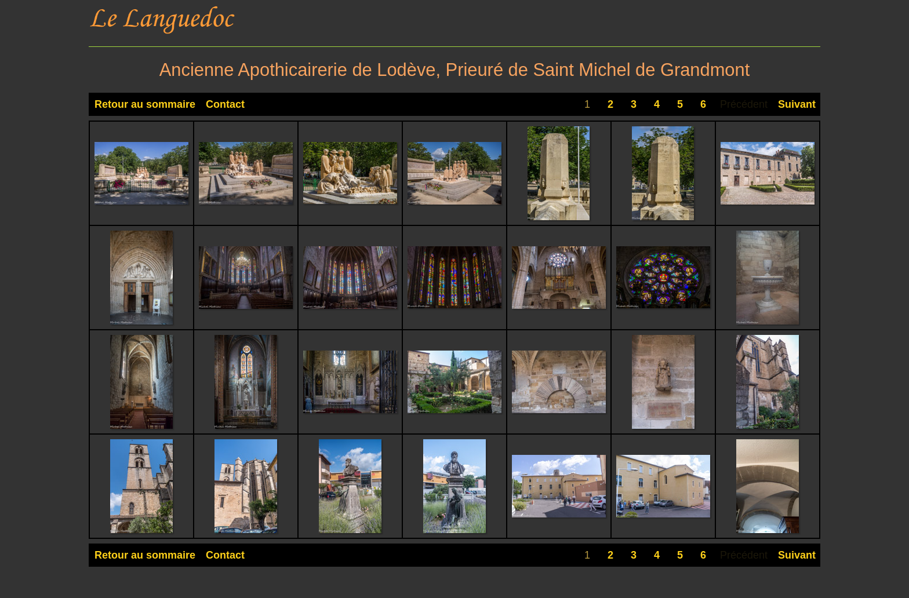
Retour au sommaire (144, 104)
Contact (225, 104)
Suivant (797, 104)
